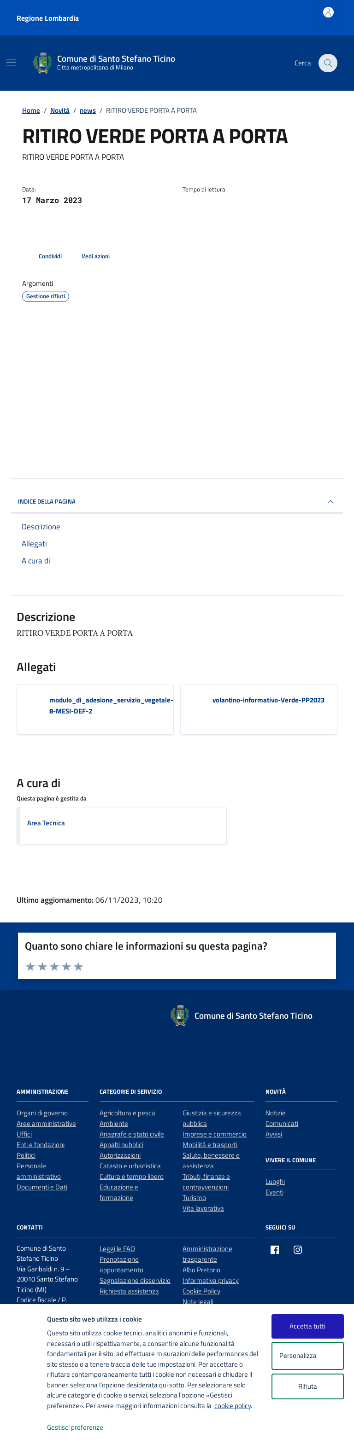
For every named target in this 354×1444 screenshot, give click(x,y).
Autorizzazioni (120, 1155)
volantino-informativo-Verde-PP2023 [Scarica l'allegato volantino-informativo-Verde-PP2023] (268, 700)
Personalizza (307, 1356)
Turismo (194, 1197)
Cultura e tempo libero (132, 1176)
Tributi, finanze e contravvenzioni (206, 1181)
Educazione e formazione (119, 1192)
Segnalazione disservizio (135, 1280)
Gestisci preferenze (85, 1427)
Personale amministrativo (39, 1171)
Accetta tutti (307, 1326)
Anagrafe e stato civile (132, 1134)
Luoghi (275, 1181)
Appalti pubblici (121, 1144)
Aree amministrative (46, 1123)
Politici (26, 1155)
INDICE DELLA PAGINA (177, 501)
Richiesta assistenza (129, 1291)
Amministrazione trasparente (207, 1253)
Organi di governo (42, 1113)
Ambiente (114, 1123)
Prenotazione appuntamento (121, 1264)
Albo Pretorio (201, 1269)
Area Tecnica (46, 823)
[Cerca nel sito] (328, 63)
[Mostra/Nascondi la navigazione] (11, 62)
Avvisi (274, 1134)
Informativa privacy (211, 1280)
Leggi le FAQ (117, 1248)
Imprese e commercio (215, 1134)
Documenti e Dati (42, 1187)
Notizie (276, 1113)
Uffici (24, 1134)
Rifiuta (307, 1386)
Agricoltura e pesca (127, 1113)
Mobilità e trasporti (210, 1144)
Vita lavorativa (203, 1208)
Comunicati (282, 1123)
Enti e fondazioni (41, 1144)
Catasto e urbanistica (130, 1165)
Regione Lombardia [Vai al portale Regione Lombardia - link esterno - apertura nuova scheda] (48, 17)
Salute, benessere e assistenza (211, 1160)
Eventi (274, 1192)
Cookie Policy (201, 1291)
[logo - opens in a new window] (24, 1427)
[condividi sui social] (43, 256)
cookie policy (232, 1405)
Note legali (198, 1301)
